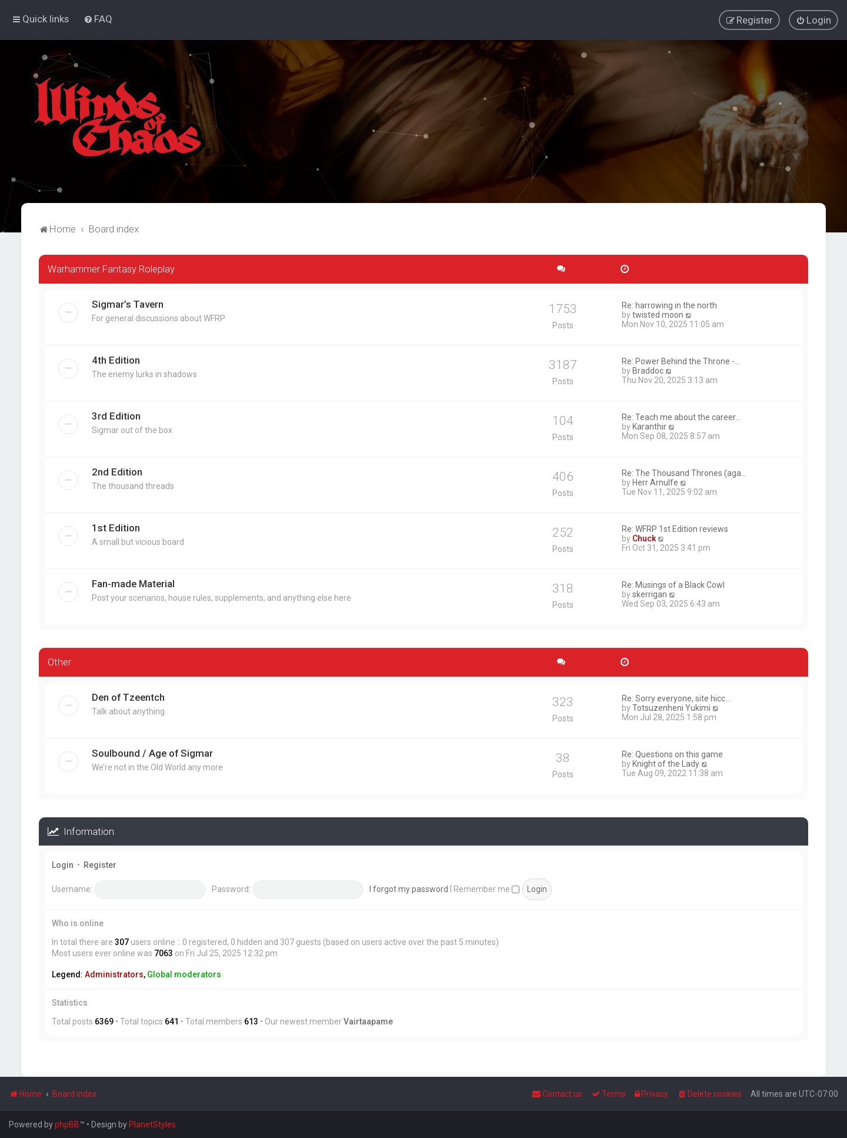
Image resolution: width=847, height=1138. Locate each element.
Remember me (486, 888)
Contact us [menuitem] (557, 1094)
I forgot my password (408, 888)
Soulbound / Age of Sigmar (152, 752)
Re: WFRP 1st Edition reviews (675, 528)
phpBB (67, 1124)
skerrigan (649, 593)
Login (63, 864)
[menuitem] (98, 19)
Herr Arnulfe (655, 482)
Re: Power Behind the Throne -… (681, 360)
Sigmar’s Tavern (128, 304)
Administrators (114, 974)
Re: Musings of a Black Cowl (673, 584)
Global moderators (184, 974)
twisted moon (657, 314)
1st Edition (116, 527)
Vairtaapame (368, 1021)
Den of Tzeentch (128, 696)
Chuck (644, 538)
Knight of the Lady (665, 762)
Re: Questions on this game (672, 753)
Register (100, 864)
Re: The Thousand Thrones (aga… (684, 472)
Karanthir (649, 426)
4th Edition (116, 359)
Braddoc (647, 370)
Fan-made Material (133, 583)
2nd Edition (117, 471)
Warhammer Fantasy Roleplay (111, 268)
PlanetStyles (152, 1124)
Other (59, 661)
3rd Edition (116, 415)
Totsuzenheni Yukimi (671, 706)
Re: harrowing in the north (669, 305)
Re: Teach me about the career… (681, 416)
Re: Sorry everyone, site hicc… (676, 697)
